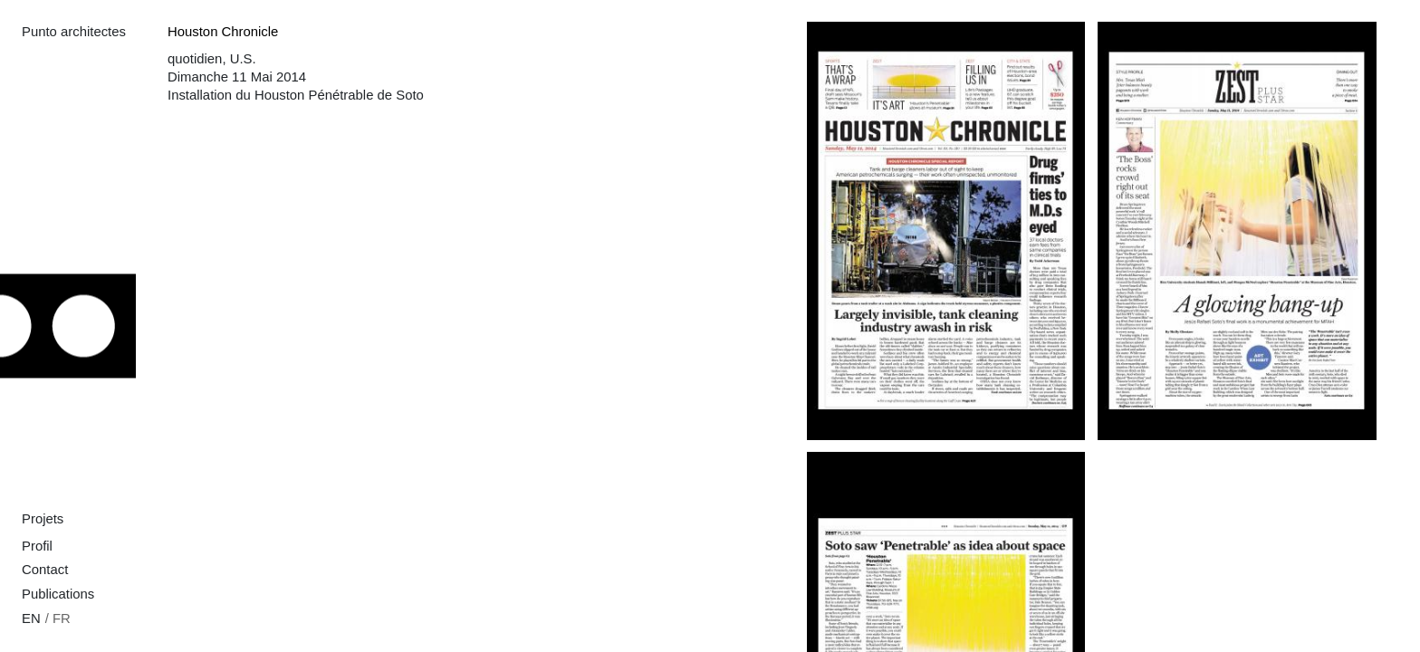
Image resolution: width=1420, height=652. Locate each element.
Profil (37, 546)
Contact (45, 569)
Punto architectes (74, 31)
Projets (42, 519)
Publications (58, 594)
